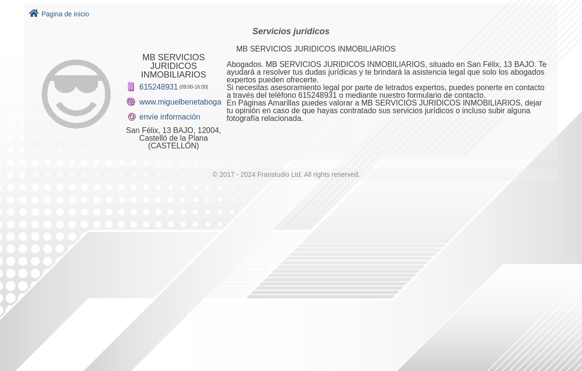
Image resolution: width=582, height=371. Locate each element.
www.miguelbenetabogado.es (189, 102)
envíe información (169, 117)
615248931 (158, 87)
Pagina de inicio (59, 14)
